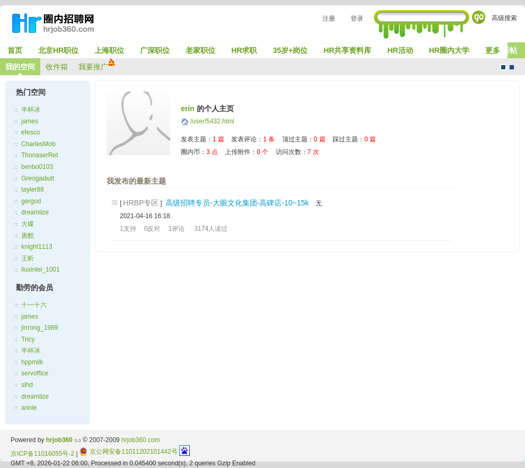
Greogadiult (37, 178)
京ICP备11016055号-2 (42, 453)
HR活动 (400, 50)
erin (188, 108)
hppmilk (32, 362)
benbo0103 (37, 166)
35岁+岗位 (290, 50)
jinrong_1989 (39, 327)
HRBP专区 (141, 203)
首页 (14, 50)
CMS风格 (511, 67)
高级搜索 (504, 18)
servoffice (34, 373)
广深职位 (155, 50)
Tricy (28, 339)
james (29, 121)
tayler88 (32, 189)
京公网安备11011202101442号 (129, 451)
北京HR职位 (58, 50)
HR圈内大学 (449, 50)
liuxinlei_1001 (40, 269)
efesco (30, 132)
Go (478, 17)
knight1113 (36, 246)
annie (29, 407)
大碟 (27, 224)
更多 (492, 50)
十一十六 (34, 305)
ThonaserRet (39, 155)
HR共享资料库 (347, 50)
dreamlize (35, 212)
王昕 (27, 258)
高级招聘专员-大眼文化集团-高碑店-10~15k (237, 203)
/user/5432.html (212, 121)
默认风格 (503, 67)
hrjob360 (59, 440)
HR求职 (244, 50)
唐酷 (27, 235)
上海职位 (109, 50)
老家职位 (200, 50)
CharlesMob (38, 144)
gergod (31, 201)
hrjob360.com (140, 440)
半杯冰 (30, 109)
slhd (27, 385)
